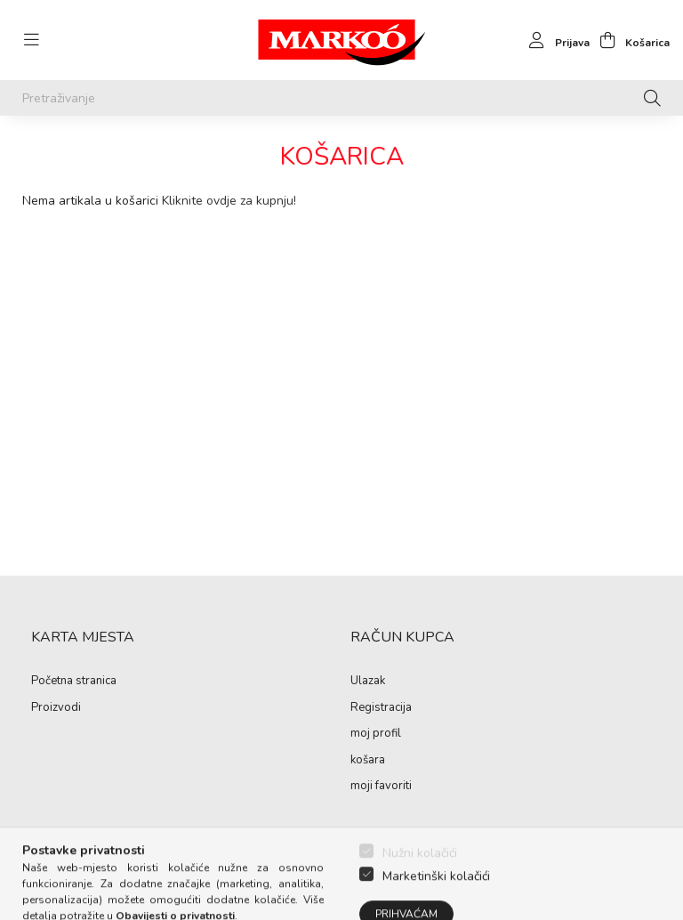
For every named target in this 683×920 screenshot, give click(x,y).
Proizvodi (56, 708)
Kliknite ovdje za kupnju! (229, 200)
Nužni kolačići (419, 874)
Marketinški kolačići (436, 897)
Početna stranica (74, 681)
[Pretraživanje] (341, 98)
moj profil (375, 734)
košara (367, 761)
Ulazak (367, 681)
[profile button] (554, 40)
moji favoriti (381, 786)
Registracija (381, 708)
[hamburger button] (31, 40)
